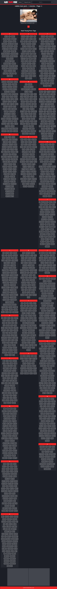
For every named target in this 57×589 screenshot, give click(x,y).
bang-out (10, 166)
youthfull (47, 466)
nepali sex (16, 491)
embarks (25, 186)
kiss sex (10, 332)
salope (24, 363)
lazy (7, 395)
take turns (49, 260)
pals (34, 275)
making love (15, 433)
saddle (22, 358)
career (26, 61)
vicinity (53, 383)
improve (42, 224)
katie (5, 318)
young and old (52, 454)
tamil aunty (47, 272)
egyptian (24, 166)
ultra (42, 290)
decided (33, 118)
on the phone (12, 563)
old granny (15, 541)
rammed (22, 308)
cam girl (25, 41)
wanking (52, 406)
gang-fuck (48, 99)
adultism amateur (7, 116)
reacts (34, 315)
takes (54, 260)
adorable (5, 106)
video (44, 385)
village (44, 392)
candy (33, 51)
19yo (8, 75)
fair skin (53, 48)
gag (45, 91)
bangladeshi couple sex (9, 188)
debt (31, 116)
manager (14, 457)
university (48, 330)
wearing (49, 425)
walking (53, 403)
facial (52, 43)
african (12, 126)
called (27, 38)
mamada (14, 450)
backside (15, 146)
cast (26, 78)
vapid (49, 353)
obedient (7, 516)
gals (40, 94)
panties (34, 277)
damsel (22, 99)
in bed (53, 224)
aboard (9, 84)
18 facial (9, 41)
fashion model (51, 78)
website (53, 435)
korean (15, 350)
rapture (30, 310)
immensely (48, 211)
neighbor (12, 488)
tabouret (41, 257)
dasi (35, 106)
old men (9, 543)
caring (34, 63)
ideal (50, 207)
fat (48, 80)
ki (6, 322)
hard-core (45, 196)
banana (10, 164)
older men (4, 548)
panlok (30, 277)
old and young (14, 536)
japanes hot (13, 265)
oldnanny (8, 551)
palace (31, 272)
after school (10, 131)
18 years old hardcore (13, 68)
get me (43, 128)
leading (14, 395)
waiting (52, 398)
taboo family (46, 255)
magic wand (9, 423)
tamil (47, 267)
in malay (46, 239)
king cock (10, 327)
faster (45, 80)
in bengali (41, 226)
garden (52, 106)
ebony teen (34, 159)
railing (34, 303)
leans (16, 400)
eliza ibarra (33, 181)
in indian (41, 236)
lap (16, 373)
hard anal (45, 178)
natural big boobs (6, 473)
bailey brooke (7, 151)
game (44, 94)
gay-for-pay (49, 111)
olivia (12, 551)
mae (10, 421)
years (45, 449)
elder (28, 176)
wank (48, 406)
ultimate (48, 288)
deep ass (28, 123)
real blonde (34, 320)
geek (54, 111)
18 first (14, 41)
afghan (16, 123)
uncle (52, 303)
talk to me (51, 262)
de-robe (30, 113)
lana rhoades (6, 368)
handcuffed (52, 161)
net (16, 495)
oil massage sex (8, 531)
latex (3, 383)
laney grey (4, 373)
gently (41, 116)
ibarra (40, 207)
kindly (3, 327)
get (44, 126)
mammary (5, 453)
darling (31, 106)
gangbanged (49, 101)
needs (7, 488)
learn (5, 402)
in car (50, 226)
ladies (4, 363)
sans (22, 370)
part (23, 289)
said (23, 360)
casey (30, 75)
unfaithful (51, 322)
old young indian (10, 546)
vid (40, 385)
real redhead (32, 337)
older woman (10, 548)
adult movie (14, 108)
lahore (5, 365)
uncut (47, 308)
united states (42, 330)
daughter (32, 108)
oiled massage (5, 533)
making (3, 433)
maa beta (4, 411)
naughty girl (4, 483)
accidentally (7, 91)
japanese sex (6, 297)
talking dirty (50, 265)
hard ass (52, 181)
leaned (7, 400)
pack (23, 252)
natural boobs (13, 473)
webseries (41, 435)
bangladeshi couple (9, 186)
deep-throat (33, 131)
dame (31, 96)
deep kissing (25, 128)
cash (34, 75)
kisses (4, 335)
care (22, 61)
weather (44, 428)
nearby (16, 483)
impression (47, 221)
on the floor (6, 563)
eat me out (29, 146)
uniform (53, 325)
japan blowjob (14, 260)
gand (49, 96)
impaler (52, 211)
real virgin (24, 342)
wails (45, 398)
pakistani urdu (23, 272)
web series (53, 428)
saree (22, 373)
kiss (7, 332)
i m (49, 204)
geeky (41, 113)
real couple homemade (31, 325)
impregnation (50, 219)
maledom (6, 448)
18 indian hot (10, 43)
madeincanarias (7, 418)
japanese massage (5, 287)
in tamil (52, 243)
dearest (23, 116)
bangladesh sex (7, 183)
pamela (22, 277)
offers (15, 524)
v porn (41, 343)
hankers (47, 171)
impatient (47, 214)
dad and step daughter (28, 86)
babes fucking (5, 139)
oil (9, 529)
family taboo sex (50, 66)
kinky (11, 330)
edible (35, 161)
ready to (31, 318)
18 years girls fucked (13, 66)
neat (3, 486)
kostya (15, 352)
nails (8, 466)
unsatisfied (47, 332)
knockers (4, 347)
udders (44, 281)
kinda (15, 325)
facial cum (41, 46)
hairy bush (53, 151)
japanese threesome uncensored (10, 304)
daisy (22, 96)
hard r (41, 193)
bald (17, 151)
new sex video (5, 510)
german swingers (44, 123)
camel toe (34, 41)
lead (10, 395)
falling (48, 53)
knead (4, 342)
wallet (45, 406)
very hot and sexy (43, 370)
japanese (5, 267)
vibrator (45, 383)
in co (54, 226)
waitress (41, 401)
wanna (42, 408)
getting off (50, 136)
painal (30, 257)
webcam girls (46, 433)
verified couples (44, 360)
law (13, 392)
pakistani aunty (31, 265)
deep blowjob (33, 123)
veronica (48, 363)
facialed (53, 46)
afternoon (15, 131)
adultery (13, 113)
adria (15, 106)
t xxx (47, 252)
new (14, 500)
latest (7, 380)
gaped (42, 104)
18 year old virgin (7, 63)
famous (46, 70)
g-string (41, 91)
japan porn (13, 262)
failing (49, 48)
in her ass (47, 231)
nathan (11, 471)
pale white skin (25, 275)
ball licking (14, 154)
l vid (4, 360)
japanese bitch (13, 272)
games (42, 96)
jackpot (7, 252)
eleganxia (34, 178)
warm (54, 411)
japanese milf (6, 289)
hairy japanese (44, 154)
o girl (3, 516)
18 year (15, 48)
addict (16, 99)
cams (33, 46)
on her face (6, 558)
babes (13, 137)
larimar (4, 378)
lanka (9, 373)
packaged (28, 252)
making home (8, 433)
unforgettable (42, 325)
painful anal (24, 260)
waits (45, 401)
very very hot (50, 378)
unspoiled (53, 335)
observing (9, 519)
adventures (10, 121)
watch (49, 418)
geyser (51, 138)
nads (4, 463)
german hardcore (43, 118)
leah (8, 397)
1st (11, 75)
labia (7, 360)
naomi (16, 468)
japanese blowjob (5, 275)
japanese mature (14, 287)
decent (24, 118)
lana (15, 365)
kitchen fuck (15, 337)
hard (41, 178)
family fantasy (44, 58)
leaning (11, 400)
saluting (28, 363)
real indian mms (31, 332)
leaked (15, 397)
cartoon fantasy (25, 70)
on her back (12, 556)
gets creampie (42, 131)
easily (26, 144)
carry (27, 66)
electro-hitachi (23, 178)
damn (35, 96)
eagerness (34, 139)
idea (47, 207)
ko (7, 350)
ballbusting (10, 156)
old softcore (14, 543)
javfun (7, 312)
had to (47, 144)
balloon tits (16, 156)
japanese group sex (13, 280)
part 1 (26, 289)
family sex (44, 63)
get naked (48, 128)
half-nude (47, 156)
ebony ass (32, 154)
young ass (42, 456)
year (41, 449)
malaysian (12, 440)
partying (34, 294)
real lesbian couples (25, 335)
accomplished (4, 94)
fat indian (52, 83)
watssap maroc (43, 423)
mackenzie (15, 411)
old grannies (9, 541)
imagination (47, 209)
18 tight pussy (5, 48)
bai (2, 151)
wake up (53, 401)
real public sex (25, 337)
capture (29, 56)
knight (12, 342)
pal (28, 272)
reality (29, 342)
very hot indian (51, 370)
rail (27, 303)
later (4, 380)
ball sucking (4, 156)
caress (34, 61)
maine (8, 428)
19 (15, 73)
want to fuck (51, 408)
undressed (53, 315)
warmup (45, 416)
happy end (42, 176)
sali (30, 360)
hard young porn (26, 8)
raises (32, 305)
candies (29, 51)
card (35, 58)
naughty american (13, 481)
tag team (46, 257)
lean (3, 400)
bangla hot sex (7, 178)
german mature (44, 121)
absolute (4, 86)
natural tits (5, 476)
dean (34, 113)
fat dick (47, 83)
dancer (35, 99)
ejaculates (34, 171)
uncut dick (44, 310)
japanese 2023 (5, 270)
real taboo (28, 340)
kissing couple (13, 335)
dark (35, 101)
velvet (53, 353)
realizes (22, 345)
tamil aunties (52, 270)
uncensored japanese (45, 303)
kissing (8, 335)
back (15, 144)
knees (8, 342)
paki (34, 262)
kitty (16, 340)
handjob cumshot (42, 166)
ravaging (33, 313)
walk (45, 403)
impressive (53, 221)
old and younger (15, 538)
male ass (14, 445)
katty (9, 318)
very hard (45, 368)
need (16, 486)
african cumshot (5, 128)
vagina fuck (51, 346)
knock (9, 345)
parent (29, 284)
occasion (9, 521)
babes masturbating (13, 139)
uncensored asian (42, 298)
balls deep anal (14, 159)
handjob (50, 164)
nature (15, 476)
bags (16, 149)
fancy (50, 70)
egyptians (23, 171)
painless (29, 260)
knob (16, 342)
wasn (41, 418)
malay (10, 435)
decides (22, 121)
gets (52, 128)
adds (8, 104)
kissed (15, 332)
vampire (52, 351)
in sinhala (42, 243)
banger (14, 169)
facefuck (46, 41)
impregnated (44, 219)
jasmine (10, 307)
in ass (49, 224)
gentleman (53, 113)
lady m (11, 363)
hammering (52, 159)
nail (11, 463)
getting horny (44, 136)
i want (53, 204)
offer (7, 524)
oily (2, 536)
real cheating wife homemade (28, 322)
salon (34, 360)
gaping (42, 106)
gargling (49, 108)
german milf (51, 121)
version (53, 363)
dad (26, 84)
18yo (14, 70)
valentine (53, 348)
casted (30, 78)
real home (25, 330)
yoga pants (42, 454)
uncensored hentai (47, 300)
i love (41, 204)
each (25, 139)
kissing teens (4, 337)
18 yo (5, 70)
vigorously (52, 390)
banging (5, 171)
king (6, 327)
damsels (26, 99)
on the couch (12, 561)
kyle (13, 354)
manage (9, 457)
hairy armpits (46, 151)
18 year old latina (5, 56)
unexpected (53, 318)
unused (47, 337)
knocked (13, 345)
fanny (54, 70)
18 (9, 36)
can (26, 48)
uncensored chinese (51, 298)
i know (50, 202)
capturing (23, 58)
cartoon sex (24, 73)
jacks (11, 252)
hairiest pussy (43, 149)
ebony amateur (26, 154)
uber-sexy (53, 278)
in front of (41, 231)
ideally (54, 207)
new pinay (14, 508)
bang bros (5, 166)
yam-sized (42, 446)
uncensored (51, 295)
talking (44, 265)
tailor (50, 257)
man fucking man (7, 455)
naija (8, 463)
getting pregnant (45, 138)
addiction (9, 101)
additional (3, 104)
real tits (33, 340)
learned (9, 402)
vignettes (46, 390)
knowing (14, 347)
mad (4, 413)
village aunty (49, 392)
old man (4, 543)
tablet (54, 252)
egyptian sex (32, 169)
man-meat (5, 457)
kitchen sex (4, 340)
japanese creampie (13, 275)
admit (16, 104)
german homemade (51, 118)
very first (52, 365)
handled (49, 166)
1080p (6, 36)
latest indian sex (13, 380)
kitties (13, 340)
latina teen (13, 390)
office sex (5, 529)
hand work (46, 161)
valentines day (43, 351)
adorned (10, 106)
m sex (11, 408)
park (26, 287)
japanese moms (6, 292)
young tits (51, 461)
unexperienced (45, 322)
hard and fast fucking (45, 181)
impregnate (50, 216)
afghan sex (7, 126)
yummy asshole (47, 468)
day (29, 111)
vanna (45, 353)
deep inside (31, 126)
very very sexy (44, 380)
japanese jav (13, 284)
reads (27, 318)
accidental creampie (12, 89)
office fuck (14, 526)
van (41, 353)
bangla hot (12, 176)
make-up (10, 430)
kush (10, 354)
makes (15, 430)
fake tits (51, 51)
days (22, 113)
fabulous (43, 36)
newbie (15, 510)
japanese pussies (5, 294)
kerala (12, 320)
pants (24, 280)
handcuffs (45, 164)
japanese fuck (5, 277)
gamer (48, 94)
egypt (34, 164)
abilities (15, 81)
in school (52, 241)
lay (16, 392)
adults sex (14, 116)
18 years (13, 63)
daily (35, 94)
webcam (41, 433)
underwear (53, 313)
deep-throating (25, 133)
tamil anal (41, 270)
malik (10, 448)
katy (12, 318)
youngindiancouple (50, 463)
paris (22, 287)
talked (40, 265)
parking (29, 287)
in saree (47, 241)
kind (11, 325)
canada (34, 48)
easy (21, 146)
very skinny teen (44, 375)
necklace (11, 486)
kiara (9, 322)
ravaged (28, 313)
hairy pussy (42, 156)
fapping (53, 75)
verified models (51, 360)
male (10, 445)
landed (14, 368)
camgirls (24, 46)
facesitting (48, 43)
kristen (6, 354)
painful (34, 257)
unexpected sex (52, 320)
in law (42, 239)
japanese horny (13, 282)
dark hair (22, 104)
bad (8, 149)
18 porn (4, 46)
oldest (16, 548)
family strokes (50, 63)
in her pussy (43, 234)
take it (54, 257)
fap (49, 75)
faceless (42, 43)
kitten (9, 340)
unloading (53, 330)
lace (10, 360)
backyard (4, 149)
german (45, 116)
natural (15, 471)
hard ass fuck (42, 183)
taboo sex (52, 255)
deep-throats (32, 133)
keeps (4, 320)
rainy (28, 305)
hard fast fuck (44, 186)
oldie (4, 551)
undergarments (50, 310)
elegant (29, 178)
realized (33, 342)
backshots (10, 146)
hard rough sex (47, 193)
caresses (24, 63)
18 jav (16, 43)
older (16, 546)
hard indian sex (42, 191)
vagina (46, 346)
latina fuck (7, 385)
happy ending (48, 176)
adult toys (6, 111)
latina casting (14, 383)
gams (46, 96)
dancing (22, 101)
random (34, 308)
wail (42, 398)
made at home (13, 413)
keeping (16, 318)
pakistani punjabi (33, 270)
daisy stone (26, 96)
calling (31, 38)
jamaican (10, 255)
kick (12, 322)
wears (54, 425)
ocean (14, 521)
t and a (43, 252)
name (4, 468)
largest (16, 375)
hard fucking (51, 188)
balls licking (14, 161)
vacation (53, 343)
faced (42, 41)
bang (14, 164)
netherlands (5, 498)
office (4, 526)
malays (16, 438)
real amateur (23, 320)
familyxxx (41, 70)
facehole (51, 41)
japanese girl (5, 280)
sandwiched (23, 368)
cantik (22, 56)
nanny (12, 468)
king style (3, 330)
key (15, 320)
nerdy (14, 493)
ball (9, 154)
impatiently (52, 214)
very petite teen (45, 373)
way (48, 423)
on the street (9, 565)
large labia (7, 375)
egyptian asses (31, 166)
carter (34, 66)
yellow (53, 449)
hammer (41, 159)
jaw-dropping (15, 312)
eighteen (28, 171)
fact (45, 48)
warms (40, 416)
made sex (14, 416)
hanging (42, 171)
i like (54, 202)
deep (35, 121)
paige (23, 257)
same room (24, 365)
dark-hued (34, 104)
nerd (10, 493)
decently (28, 118)
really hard (31, 345)
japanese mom (13, 289)
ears (22, 144)
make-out (5, 430)
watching (47, 421)
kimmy (8, 325)
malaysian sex (13, 443)
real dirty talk (23, 327)
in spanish (48, 243)
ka (2, 318)
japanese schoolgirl (13, 294)
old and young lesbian (6, 538)
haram (53, 176)
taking (42, 262)
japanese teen (13, 299)
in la (54, 236)
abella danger (10, 81)
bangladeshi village (9, 196)
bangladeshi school (9, 193)
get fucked (53, 126)
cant (34, 53)
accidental (5, 89)
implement (44, 216)
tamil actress (52, 267)
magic (4, 423)
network (10, 498)
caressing (29, 63)
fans (42, 73)
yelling (49, 449)
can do (30, 48)
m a (4, 408)
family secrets (51, 61)
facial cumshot (47, 46)
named (7, 468)
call (34, 36)
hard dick (53, 183)
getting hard (51, 133)
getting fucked (44, 133)
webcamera (53, 433)
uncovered (43, 308)
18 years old (4, 68)
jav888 (3, 312)
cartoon (24, 68)
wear (45, 425)
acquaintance (14, 94)
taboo (41, 255)
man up (13, 455)
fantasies (46, 73)
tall (40, 267)
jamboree (15, 255)
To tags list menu (27, 2)
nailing (4, 466)
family (51, 56)
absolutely (10, 86)
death (27, 116)
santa (26, 370)
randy (22, 310)
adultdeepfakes (7, 113)
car (27, 58)
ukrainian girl (42, 286)
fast (42, 80)
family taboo (43, 66)
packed (33, 252)
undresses (41, 318)
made (8, 413)
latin (6, 383)
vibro (50, 383)
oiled (13, 531)
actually (7, 99)
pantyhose (24, 282)
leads (4, 397)
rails (21, 305)
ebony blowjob (31, 156)
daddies (26, 91)
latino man (5, 392)
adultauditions (12, 111)
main (4, 428)
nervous (12, 495)
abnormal (4, 84)
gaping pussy (47, 106)
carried (23, 66)
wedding (43, 438)
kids (16, 322)
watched (53, 418)
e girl (22, 139)
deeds (32, 121)
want (46, 408)
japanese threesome (10, 302)
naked (15, 466)
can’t (26, 56)
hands (42, 169)
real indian (25, 332)
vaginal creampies (43, 348)
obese (11, 516)
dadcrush (33, 89)
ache (10, 94)
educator (29, 164)
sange (35, 368)
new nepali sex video (7, 508)
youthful (42, 466)
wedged (47, 438)
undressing (47, 318)
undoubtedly (46, 315)
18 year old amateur (5, 53)
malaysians (5, 445)
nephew (6, 493)
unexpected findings (43, 320)
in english (47, 229)
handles (53, 166)
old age (9, 536)
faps (41, 78)
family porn (51, 58)
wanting (45, 411)
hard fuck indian (44, 188)
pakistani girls (31, 267)
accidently (13, 91)
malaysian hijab (6, 443)
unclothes (44, 305)
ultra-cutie (51, 290)
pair (22, 262)
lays (4, 395)
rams (27, 308)
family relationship (44, 61)
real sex (23, 340)
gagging (53, 91)
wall (41, 406)
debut (34, 116)
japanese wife (4, 307)
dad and (30, 84)
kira (3, 332)
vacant (48, 343)
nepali (16, 488)
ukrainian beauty (51, 283)
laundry (9, 392)
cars (30, 66)
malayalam (11, 438)
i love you (46, 204)
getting (54, 131)
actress (3, 99)
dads (32, 94)
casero (26, 75)
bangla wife (13, 181)
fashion (45, 78)
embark (27, 183)
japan (3, 260)
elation (24, 176)
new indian (15, 503)
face (47, 36)
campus (29, 46)
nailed (15, 463)
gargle (41, 108)
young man (44, 459)
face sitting (48, 38)
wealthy (41, 425)
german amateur (51, 116)
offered (11, 524)
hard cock (48, 183)
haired (48, 146)
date (24, 108)
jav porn (15, 309)
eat (24, 146)
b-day (6, 137)
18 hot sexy (4, 43)
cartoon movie (32, 70)
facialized (41, 48)
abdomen (4, 81)
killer (4, 325)
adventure (5, 121)
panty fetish (32, 280)
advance (3, 118)
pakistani (24, 265)
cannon (23, 53)
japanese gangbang (13, 277)
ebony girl (22, 159)
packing (22, 255)
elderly (32, 176)
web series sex (51, 430)
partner (33, 292)
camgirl (33, 43)
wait (48, 398)
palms (30, 275)
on (4, 553)
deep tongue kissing (25, 131)
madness (13, 418)
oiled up (15, 533)
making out (5, 435)
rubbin (33, 8)
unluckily (41, 332)
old (5, 536)
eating (27, 149)
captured (34, 56)
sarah (35, 370)
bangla (14, 171)
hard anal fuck (51, 178)
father (50, 85)
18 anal (13, 36)
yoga (51, 451)
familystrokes (50, 68)
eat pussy (34, 146)
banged (10, 169)
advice (15, 121)
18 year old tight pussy (9, 61)
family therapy (44, 68)
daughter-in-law (24, 111)
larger (12, 375)
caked (31, 36)
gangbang (53, 99)
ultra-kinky (44, 293)
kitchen (10, 337)
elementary (24, 181)
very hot (49, 368)
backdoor (4, 146)
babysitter (11, 144)
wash (49, 416)
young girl (53, 456)
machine (9, 411)
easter (30, 144)
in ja (45, 236)
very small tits (51, 375)
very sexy (51, 373)
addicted (4, 101)
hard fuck (50, 186)
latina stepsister (7, 390)
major (11, 428)
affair (8, 123)
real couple (23, 325)
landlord (14, 370)
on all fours (9, 553)
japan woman (6, 265)
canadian (24, 51)
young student (44, 461)
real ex (35, 327)
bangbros (5, 169)
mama (10, 450)
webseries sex (47, 435)
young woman (43, 463)
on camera (7, 556)
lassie (8, 378)
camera (23, 43)
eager (29, 139)
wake (49, 401)
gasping (41, 111)
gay (45, 111)
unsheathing (47, 335)
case (23, 75)
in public (42, 241)
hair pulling (43, 146)
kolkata (11, 350)
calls (34, 38)
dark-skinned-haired (25, 106)
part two (24, 292)
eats (30, 151)
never (15, 498)
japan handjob (7, 262)
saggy (30, 358)
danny (27, 101)
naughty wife (10, 483)
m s (7, 408)
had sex (42, 144)
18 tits (11, 48)
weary (40, 428)
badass (12, 149)
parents (33, 284)
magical (14, 423)
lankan (13, 373)
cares (30, 61)
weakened (53, 423)
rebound (28, 350)
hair (53, 144)
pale (35, 272)
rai (24, 303)
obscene (15, 516)
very (48, 365)
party (30, 294)
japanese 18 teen (12, 267)
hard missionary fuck (51, 191)
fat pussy (45, 85)
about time (14, 84)
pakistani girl (25, 267)
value (49, 351)
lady (7, 363)
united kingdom (49, 327)
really (26, 345)
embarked (32, 183)
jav (2, 309)
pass (28, 297)
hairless (49, 149)
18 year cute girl (7, 51)
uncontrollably (50, 305)
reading (22, 318)
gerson (40, 126)
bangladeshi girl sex (9, 191)
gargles (45, 108)
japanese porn (13, 292)
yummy (52, 466)
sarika (31, 373)
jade (3, 255)
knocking (9, 347)
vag (42, 346)
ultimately (53, 288)
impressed (41, 221)
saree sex (26, 373)
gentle (48, 113)
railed (31, 303)
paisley (26, 262)
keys (4, 322)
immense (42, 211)
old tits (4, 546)
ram (35, 305)
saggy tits (34, 358)
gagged (48, 91)
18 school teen (10, 46)
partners (22, 294)
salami (27, 360)
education (24, 164)
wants (50, 411)
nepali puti (10, 491)
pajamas (30, 262)
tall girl (44, 267)
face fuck (51, 36)
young (47, 454)
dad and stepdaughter (26, 89)
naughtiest (7, 478)
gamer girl (53, 94)
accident (14, 86)
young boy (47, 456)
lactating (14, 360)
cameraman (28, 43)
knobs (5, 345)
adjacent (12, 104)
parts (27, 294)
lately (15, 378)
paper (29, 282)
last (12, 378)
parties (28, 292)
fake (42, 51)
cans (31, 53)
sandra (34, 365)
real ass (28, 320)
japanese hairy (6, 282)
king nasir (16, 327)
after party (4, 131)
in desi (42, 229)
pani (26, 277)
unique (43, 327)
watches (42, 421)
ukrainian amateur (43, 283)
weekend (47, 440)
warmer (52, 413)
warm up (42, 413)
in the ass (47, 246)
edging (31, 161)
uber (43, 278)
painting (33, 260)
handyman (52, 169)
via (48, 380)
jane (16, 257)
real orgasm (33, 335)
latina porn (12, 385)
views (42, 390)
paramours (24, 284)
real (35, 318)
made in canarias (7, 416)
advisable (4, 123)
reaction (29, 315)
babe (10, 137)
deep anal (22, 123)
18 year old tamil (10, 58)
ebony (33, 151)
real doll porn (29, 327)
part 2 (30, 289)
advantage (9, 118)
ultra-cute (46, 290)
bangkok (9, 171)
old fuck (3, 541)
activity (15, 96)
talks (54, 265)
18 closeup (14, 38)
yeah (53, 446)
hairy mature (51, 154)
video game (48, 385)
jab (3, 252)
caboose (23, 36)
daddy (31, 91)
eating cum (32, 149)
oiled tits (10, 533)
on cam (14, 553)
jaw (10, 312)
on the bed (6, 561)
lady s (15, 363)
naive (11, 466)
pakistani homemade (24, 270)
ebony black (25, 156)
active (11, 96)
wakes (41, 403)
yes (43, 451)
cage (27, 36)
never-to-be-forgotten (8, 500)
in (45, 224)
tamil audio (47, 270)
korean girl (5, 352)
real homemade (31, 330)
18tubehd (10, 70)
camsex (22, 48)
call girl (23, 38)
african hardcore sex (13, 128)
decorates (27, 121)
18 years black (5, 66)
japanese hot (6, 284)
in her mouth (52, 231)
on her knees (12, 558)
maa (15, 408)
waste (45, 418)
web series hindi (44, 430)
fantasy (46, 75)
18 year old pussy (13, 56)
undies (41, 315)
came (30, 41)
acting (4, 96)
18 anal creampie (7, 38)
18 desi (5, 41)
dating (28, 108)
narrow (3, 471)
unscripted (53, 332)
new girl (9, 503)
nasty (8, 471)
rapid (26, 310)
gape (54, 101)
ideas (42, 209)
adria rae (5, 108)
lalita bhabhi (10, 365)
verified (43, 358)
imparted (42, 214)
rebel (33, 347)
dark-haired (28, 104)
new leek (6, 505)
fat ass (52, 80)
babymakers (5, 144)
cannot (27, 53)
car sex (30, 58)
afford (12, 123)
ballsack (5, 164)
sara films (30, 370)
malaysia (7, 440)
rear (35, 345)
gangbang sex (42, 101)
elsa (23, 183)
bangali (15, 166)
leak (11, 397)
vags (49, 348)
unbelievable (50, 293)
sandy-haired (29, 368)
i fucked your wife (44, 202)
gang (53, 96)
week (52, 438)
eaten (24, 149)
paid (35, 255)
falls (52, 53)
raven (23, 315)
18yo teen (11, 73)
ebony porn (28, 159)
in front (52, 229)
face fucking (42, 38)
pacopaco (27, 255)
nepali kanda (4, 491)
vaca (45, 343)
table (50, 252)
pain (26, 257)
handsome (46, 169)
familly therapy (45, 56)
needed (3, 488)
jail (6, 255)
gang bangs (42, 99)
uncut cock (52, 308)
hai (50, 144)
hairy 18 (41, 151)
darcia (31, 101)
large (3, 375)
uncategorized (44, 295)
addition (14, 101)
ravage (23, 313)
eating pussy (25, 151)
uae (40, 278)
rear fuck (24, 347)
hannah (52, 171)
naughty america (5, 481)
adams (12, 99)
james (4, 257)
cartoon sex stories (31, 73)
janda (12, 257)
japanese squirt (6, 299)
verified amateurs (49, 358)
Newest (20, 2)
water (52, 421)
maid (10, 425)
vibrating (41, 383)
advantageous (15, 118)
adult (9, 108)
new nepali (12, 505)
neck (7, 486)
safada (26, 358)
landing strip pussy (7, 370)
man (15, 453)
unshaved (41, 335)
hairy (53, 149)
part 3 (34, 289)
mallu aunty (5, 450)
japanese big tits (6, 272)
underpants (41, 313)
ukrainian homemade (50, 286)
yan (46, 446)
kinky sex (15, 330)
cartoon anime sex (30, 68)
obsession (4, 521)
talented (46, 262)
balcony (12, 151)
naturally (10, 476)
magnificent (5, 425)
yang (50, 446)
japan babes (8, 260)
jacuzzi (15, 252)
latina (10, 383)
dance (31, 99)
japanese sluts (13, 297)
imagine (52, 209)
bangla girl (7, 176)
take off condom (43, 260)
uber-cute (48, 278)
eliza (28, 181)
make (15, 428)
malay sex (14, 435)
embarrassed (31, 186)
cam (21, 41)
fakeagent (44, 53)
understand (47, 313)
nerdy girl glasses (6, 495)
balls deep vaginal (6, 161)
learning (13, 402)
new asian (4, 503)
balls (3, 159)
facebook (53, 38)
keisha (8, 320)
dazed (26, 113)
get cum (48, 126)
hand (42, 161)
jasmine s (15, 307)
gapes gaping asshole (49, 104)
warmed (47, 413)
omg (16, 551)
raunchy (34, 310)
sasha (35, 373)
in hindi (48, 234)
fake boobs (47, 51)
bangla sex (13, 178)
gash (54, 108)
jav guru (10, 309)
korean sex (10, 352)
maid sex (14, 425)
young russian (50, 459)
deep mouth (31, 128)
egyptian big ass (25, 169)
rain (25, 305)
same (33, 363)
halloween (53, 156)
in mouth (51, 239)
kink (8, 330)
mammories (11, 453)
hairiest (52, 146)
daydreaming (33, 111)
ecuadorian (23, 161)
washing (53, 416)
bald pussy (5, 154)
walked (49, 403)
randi (30, 308)
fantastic (41, 75)
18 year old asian (14, 53)
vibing (52, 380)
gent (44, 113)
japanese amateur (13, 270)
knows (4, 350)
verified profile (42, 363)
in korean (49, 236)
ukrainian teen (42, 288)
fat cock (42, 83)
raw (26, 315)
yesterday (47, 451)
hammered (47, 159)
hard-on (49, 196)
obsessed (14, 519)
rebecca (29, 347)
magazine (14, 421)
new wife (11, 510)
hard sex (53, 193)
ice (43, 207)
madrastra (5, 421)
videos (53, 385)
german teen (51, 123)
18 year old (13, 51)
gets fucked (49, 131)
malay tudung (4, 438)
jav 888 (6, 309)
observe (4, 519)
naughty (12, 478)
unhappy (48, 325)
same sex (29, 365)
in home (52, 234)
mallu (14, 448)
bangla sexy (6, 181)
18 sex (15, 46)
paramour (33, 282)
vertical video (43, 365)
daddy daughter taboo (25, 94)
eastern (34, 144)
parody (34, 287)
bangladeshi (13, 183)
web (49, 428)
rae (22, 303)
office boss (9, 526)
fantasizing (51, 73)
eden (27, 161)
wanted (41, 411)
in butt (46, 226)
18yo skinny (5, 73)
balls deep (8, 159)
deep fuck (25, 126)
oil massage (13, 529)
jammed (8, 257)
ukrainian (49, 281)
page (32, 255)
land (11, 368)
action (7, 96)
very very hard (44, 378)
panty (27, 280)
